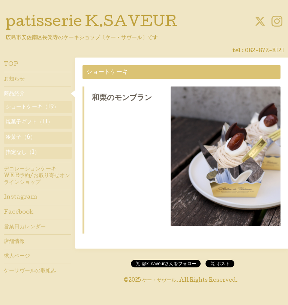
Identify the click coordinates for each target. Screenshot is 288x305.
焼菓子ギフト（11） (29, 122)
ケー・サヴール (159, 280)
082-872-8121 (264, 51)
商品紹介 (14, 94)
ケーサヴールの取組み (30, 271)
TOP (11, 65)
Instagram (20, 197)
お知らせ (14, 79)
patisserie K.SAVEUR (91, 22)
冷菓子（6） (21, 138)
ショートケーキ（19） (32, 107)
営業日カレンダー (25, 227)
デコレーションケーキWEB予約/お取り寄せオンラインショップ (37, 176)
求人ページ (17, 256)
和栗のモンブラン (122, 98)
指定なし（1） (23, 153)
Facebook (18, 212)
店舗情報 (14, 242)
